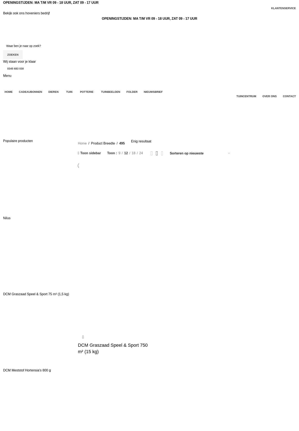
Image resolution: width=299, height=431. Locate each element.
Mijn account (211, 407)
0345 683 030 (15, 68)
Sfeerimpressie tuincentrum (222, 400)
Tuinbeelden (211, 392)
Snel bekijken (83, 337)
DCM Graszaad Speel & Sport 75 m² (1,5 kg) (36, 294)
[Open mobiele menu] (7, 75)
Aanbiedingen (163, 392)
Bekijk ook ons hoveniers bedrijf (26, 13)
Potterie (158, 423)
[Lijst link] (37, 399)
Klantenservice (89, 400)
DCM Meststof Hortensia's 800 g (27, 370)
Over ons (84, 392)
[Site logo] (26, 31)
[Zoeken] (149, 46)
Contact (83, 407)
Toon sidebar (90, 153)
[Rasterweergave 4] (162, 153)
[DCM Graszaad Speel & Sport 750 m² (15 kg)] (113, 250)
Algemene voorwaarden (95, 415)
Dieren (157, 407)
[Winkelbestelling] (200, 153)
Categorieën (13, 114)
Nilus (7, 218)
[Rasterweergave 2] (152, 153)
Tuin (156, 415)
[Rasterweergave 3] (157, 153)
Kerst (156, 400)
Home (82, 143)
